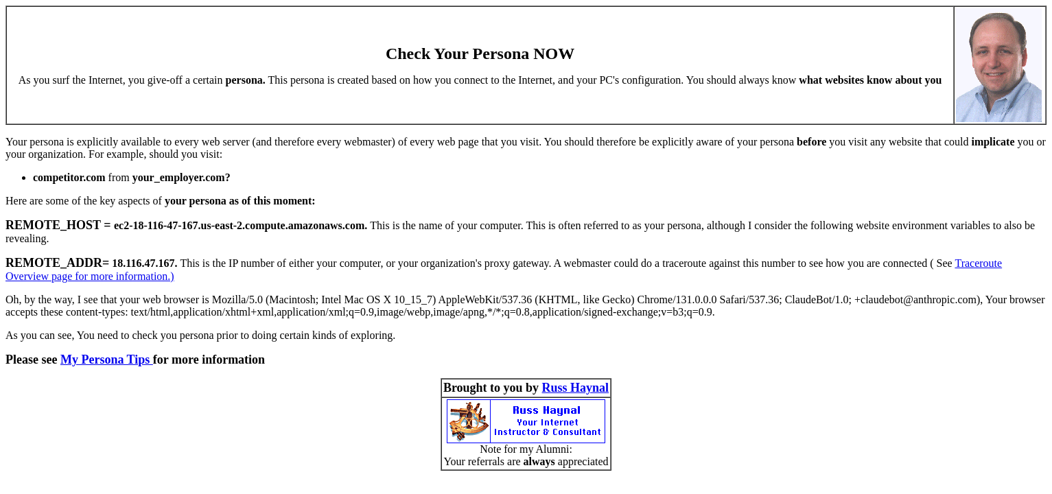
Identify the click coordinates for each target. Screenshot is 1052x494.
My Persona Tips (106, 359)
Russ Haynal (575, 388)
